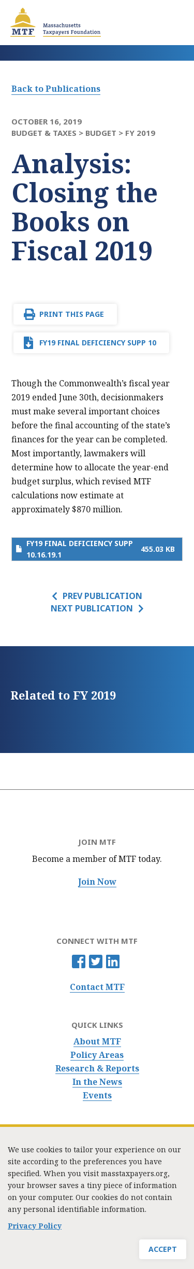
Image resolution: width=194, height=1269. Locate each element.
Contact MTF (97, 987)
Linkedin (113, 961)
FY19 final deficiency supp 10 (97, 342)
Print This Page (71, 314)
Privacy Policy (35, 1226)
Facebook (78, 961)
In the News (97, 1082)
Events (97, 1095)
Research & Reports (97, 1068)
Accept (162, 1249)
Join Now (97, 881)
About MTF (97, 1041)
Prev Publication (102, 596)
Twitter (95, 961)
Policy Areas (97, 1055)
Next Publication (92, 608)
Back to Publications (55, 88)
